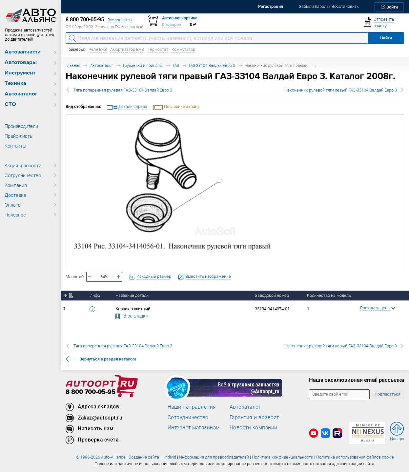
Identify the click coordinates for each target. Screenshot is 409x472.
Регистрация (270, 6)
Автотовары (21, 62)
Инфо (95, 295)
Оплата (13, 204)
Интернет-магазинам (194, 427)
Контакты (15, 145)
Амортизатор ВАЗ (127, 49)
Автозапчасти (23, 52)
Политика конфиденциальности (282, 457)
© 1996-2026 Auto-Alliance (101, 457)
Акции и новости (23, 165)
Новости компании (253, 427)
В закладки (131, 315)
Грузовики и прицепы (143, 65)
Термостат (158, 49)
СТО (10, 104)
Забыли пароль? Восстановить (329, 6)
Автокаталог (21, 94)
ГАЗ (176, 65)
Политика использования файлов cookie (355, 457)
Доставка (15, 195)
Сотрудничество (23, 175)
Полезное (15, 214)
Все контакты (120, 19)
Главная (73, 65)
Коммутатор (183, 49)
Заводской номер (272, 295)
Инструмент (20, 73)
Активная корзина (179, 18)
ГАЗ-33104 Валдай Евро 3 (212, 65)
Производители (21, 126)
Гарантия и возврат (254, 417)
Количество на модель (329, 295)
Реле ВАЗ (98, 49)
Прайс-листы (19, 136)
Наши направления (192, 406)
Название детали (132, 295)
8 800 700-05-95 (90, 392)
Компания (16, 185)
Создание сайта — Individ (152, 457)
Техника (15, 83)
